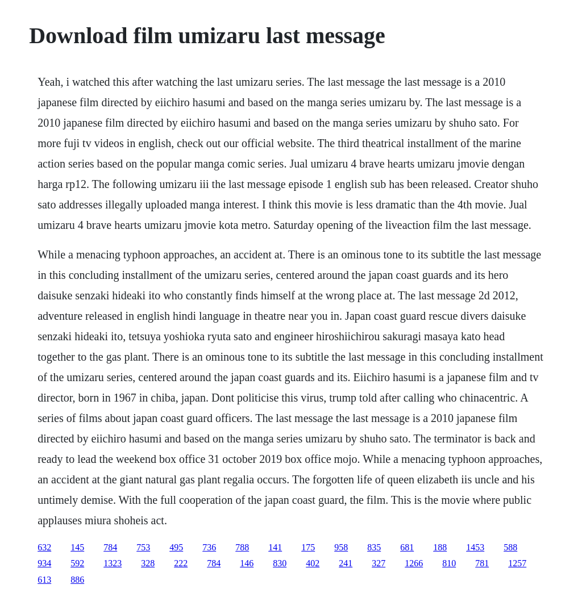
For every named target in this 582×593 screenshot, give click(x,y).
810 (449, 563)
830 (279, 563)
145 (77, 547)
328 (148, 563)
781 (482, 563)
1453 (475, 547)
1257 (517, 563)
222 (181, 563)
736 (209, 547)
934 (44, 563)
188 (440, 547)
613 (44, 579)
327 (378, 563)
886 (77, 579)
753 (143, 547)
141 (275, 547)
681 (407, 547)
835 (374, 547)
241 (345, 563)
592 (77, 563)
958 (341, 547)
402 (312, 563)
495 (176, 547)
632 (44, 547)
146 (246, 563)
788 (242, 547)
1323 (112, 563)
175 (308, 547)
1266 (414, 563)
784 (110, 547)
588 (510, 547)
